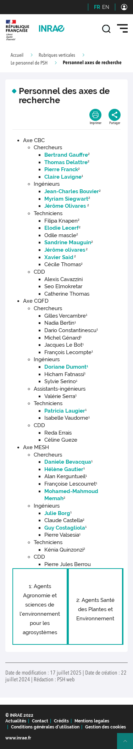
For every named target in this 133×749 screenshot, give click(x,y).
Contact (40, 721)
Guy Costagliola (64, 528)
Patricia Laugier (64, 411)
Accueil (17, 55)
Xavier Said (58, 257)
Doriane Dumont (66, 367)
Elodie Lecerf (61, 228)
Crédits (61, 721)
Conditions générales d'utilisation (45, 727)
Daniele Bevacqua (67, 462)
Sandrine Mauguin (67, 242)
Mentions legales (91, 721)
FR (97, 7)
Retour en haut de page (128, 744)
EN (105, 7)
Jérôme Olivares (65, 206)
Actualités (15, 721)
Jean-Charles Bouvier (71, 191)
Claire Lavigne (63, 177)
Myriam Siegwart (66, 199)
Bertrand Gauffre (66, 155)
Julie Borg (57, 513)
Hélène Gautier (63, 469)
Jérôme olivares (64, 250)
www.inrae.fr (18, 738)
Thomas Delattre (66, 162)
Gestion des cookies (105, 727)
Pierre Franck (61, 169)
